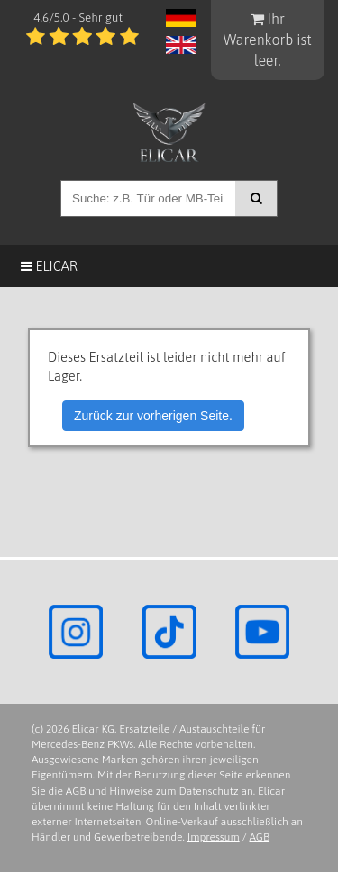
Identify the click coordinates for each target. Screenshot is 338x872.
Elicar (49, 266)
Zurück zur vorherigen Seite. (153, 416)
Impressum (213, 837)
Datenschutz (208, 791)
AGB (76, 791)
